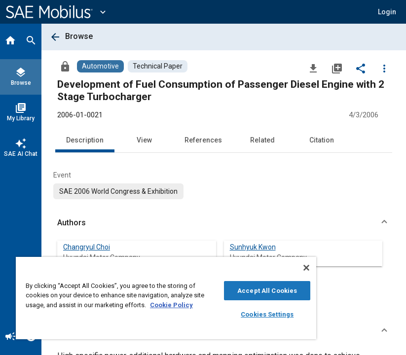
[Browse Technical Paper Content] (157, 66)
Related (262, 140)
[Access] (65, 66)
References (203, 140)
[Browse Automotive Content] (100, 66)
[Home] (10, 41)
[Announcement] (10, 337)
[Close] (306, 268)
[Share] (360, 68)
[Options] (384, 68)
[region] (166, 298)
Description (85, 140)
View (144, 140)
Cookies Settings (267, 314)
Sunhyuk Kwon (253, 247)
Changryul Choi (86, 247)
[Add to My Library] (337, 68)
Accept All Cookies (267, 290)
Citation (321, 140)
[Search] (31, 41)
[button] (387, 12)
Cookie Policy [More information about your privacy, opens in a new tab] (171, 305)
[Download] (313, 68)
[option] (118, 191)
